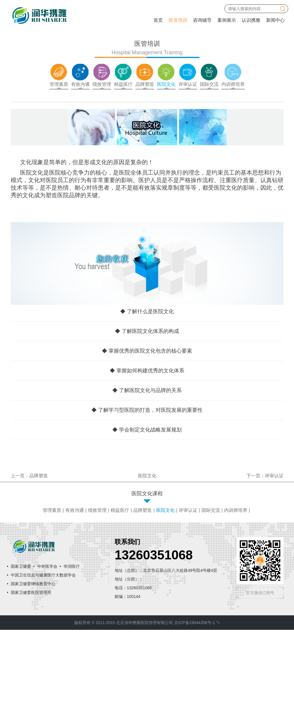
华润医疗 (72, 645)
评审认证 (188, 589)
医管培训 (178, 20)
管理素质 (52, 589)
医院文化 (165, 589)
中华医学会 (47, 645)
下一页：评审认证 (265, 554)
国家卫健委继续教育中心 (33, 663)
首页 (158, 20)
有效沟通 (74, 589)
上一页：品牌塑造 (29, 554)
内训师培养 (235, 589)
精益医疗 (120, 589)
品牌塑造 (142, 589)
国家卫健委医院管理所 (31, 672)
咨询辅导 (202, 20)
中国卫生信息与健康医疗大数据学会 (43, 654)
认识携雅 (251, 20)
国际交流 (210, 589)
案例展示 (226, 20)
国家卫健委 (21, 645)
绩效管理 (97, 589)
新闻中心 (275, 20)
